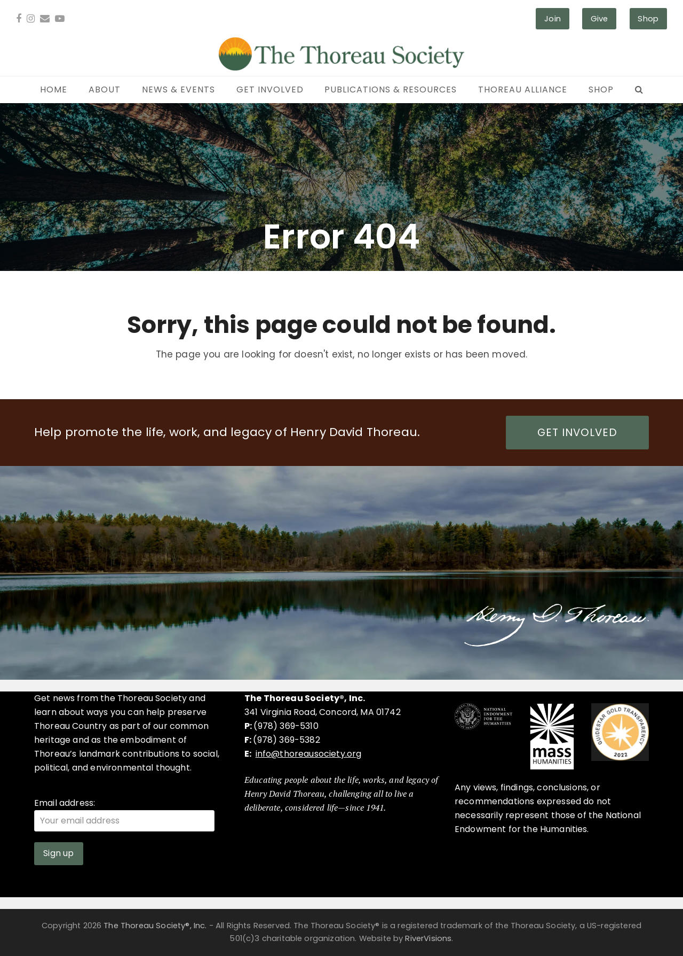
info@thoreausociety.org (309, 754)
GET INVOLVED (577, 432)
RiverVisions (428, 938)
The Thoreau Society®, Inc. (155, 925)
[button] (639, 89)
